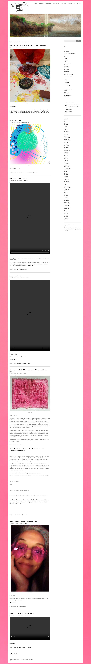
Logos (65, 77)
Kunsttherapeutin (27, 112)
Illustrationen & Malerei (66, 3)
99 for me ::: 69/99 (68, 111)
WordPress (19, 659)
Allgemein (16, 110)
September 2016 (67, 187)
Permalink (16, 113)
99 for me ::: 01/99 (15, 120)
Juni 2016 (66, 192)
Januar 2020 (66, 136)
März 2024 (66, 121)
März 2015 (66, 216)
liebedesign (38, 112)
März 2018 (66, 158)
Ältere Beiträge (14, 653)
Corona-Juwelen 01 (15, 276)
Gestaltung (37, 111)
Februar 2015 (66, 218)
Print (65, 87)
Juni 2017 (66, 173)
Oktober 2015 (66, 205)
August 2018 (66, 152)
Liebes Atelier (48, 3)
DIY (65, 61)
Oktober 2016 (66, 186)
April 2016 (66, 195)
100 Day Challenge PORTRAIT (69, 53)
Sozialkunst (12, 113)
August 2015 (66, 208)
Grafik (40, 111)
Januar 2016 (66, 200)
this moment (66, 92)
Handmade (20, 647)
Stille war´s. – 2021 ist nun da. (19, 179)
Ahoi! (36, 3)
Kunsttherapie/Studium (27, 110)
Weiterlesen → (13, 106)
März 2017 (66, 177)
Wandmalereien (67, 93)
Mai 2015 (66, 213)
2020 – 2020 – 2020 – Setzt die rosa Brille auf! (23, 521)
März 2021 (66, 127)
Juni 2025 (66, 119)
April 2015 (66, 215)
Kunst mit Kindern (15, 112)
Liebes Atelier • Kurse (35, 110)
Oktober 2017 (66, 166)
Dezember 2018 (67, 148)
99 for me (16, 172)
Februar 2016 (66, 198)
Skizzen (65, 90)
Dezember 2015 (67, 202)
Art (17, 111)
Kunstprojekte (21, 112)
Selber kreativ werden (68, 88)
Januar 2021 (66, 131)
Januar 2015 (66, 219)
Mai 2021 (66, 124)
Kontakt (78, 3)
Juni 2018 (66, 155)
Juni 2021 (66, 123)
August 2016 (66, 189)
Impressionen (67, 71)
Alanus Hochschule (13, 111)
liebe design (41, 3)
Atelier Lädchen (67, 59)
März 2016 (66, 197)
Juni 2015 (66, 211)
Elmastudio (31, 659)
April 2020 (66, 132)
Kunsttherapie (56, 3)
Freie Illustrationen (25, 172)
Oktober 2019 (66, 139)
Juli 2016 (65, 190)
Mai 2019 (66, 142)
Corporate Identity (28, 111)
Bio (74, 3)
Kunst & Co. (20, 110)
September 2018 (67, 150)
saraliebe (47, 112)
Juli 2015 (65, 210)
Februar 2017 (66, 179)
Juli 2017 (65, 171)
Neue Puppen (66, 82)
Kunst (43, 111)
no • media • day (67, 85)
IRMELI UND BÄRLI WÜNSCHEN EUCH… (22, 613)
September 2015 (67, 207)
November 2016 (67, 184)
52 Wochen (66, 55)
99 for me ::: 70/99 (68, 109)
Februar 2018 (66, 160)
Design (33, 111)
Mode (65, 80)
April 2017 (66, 176)
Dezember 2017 (67, 163)
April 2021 (66, 126)
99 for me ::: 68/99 (68, 112)
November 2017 (67, 165)
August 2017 (66, 169)
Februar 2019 (66, 145)
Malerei (65, 79)
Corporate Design (21, 111)
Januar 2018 (66, 161)
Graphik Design (67, 66)
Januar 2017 (66, 181)
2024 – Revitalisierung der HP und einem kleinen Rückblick (28, 45)
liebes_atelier (37, 496)
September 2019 (67, 140)
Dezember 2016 (67, 182)
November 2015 (67, 203)
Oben (11, 660)
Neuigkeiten (41, 110)
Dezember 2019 (67, 137)
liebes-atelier (43, 112)
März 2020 (66, 134)
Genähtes (66, 64)
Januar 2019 (66, 147)
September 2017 (67, 168)
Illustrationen (66, 69)
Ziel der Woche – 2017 (68, 95)
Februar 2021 (66, 129)
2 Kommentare (24, 180)
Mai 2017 (66, 174)
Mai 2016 (66, 194)
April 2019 (66, 144)
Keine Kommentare (25, 122)
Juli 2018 (65, 153)
